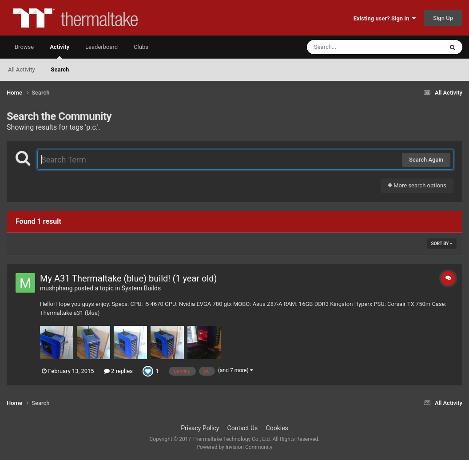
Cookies (277, 428)
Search (60, 69)
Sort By (442, 243)
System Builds (141, 288)
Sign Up (443, 18)
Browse (24, 47)
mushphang (56, 288)
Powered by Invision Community (235, 447)
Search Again (426, 159)
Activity (59, 51)
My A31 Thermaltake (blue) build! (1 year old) (128, 278)
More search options (417, 185)
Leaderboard (101, 47)
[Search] (352, 47)
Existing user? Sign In (385, 18)
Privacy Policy (200, 428)
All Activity (21, 69)
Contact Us (242, 428)
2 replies (118, 371)
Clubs (141, 47)
